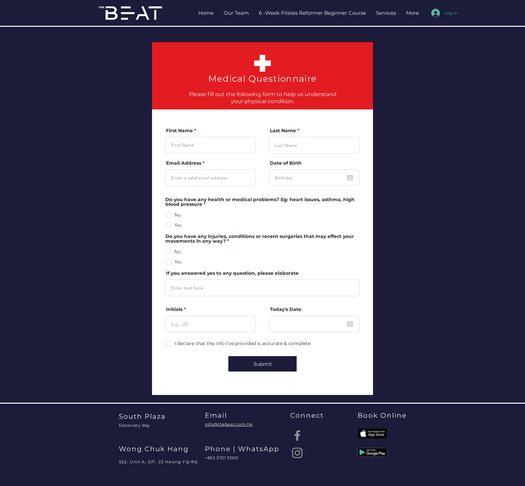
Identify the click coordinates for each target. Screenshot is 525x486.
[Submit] (262, 364)
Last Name (283, 130)
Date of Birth (286, 163)
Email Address (183, 163)
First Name (179, 130)
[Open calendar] (350, 177)
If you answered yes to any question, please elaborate (232, 273)
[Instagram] (297, 453)
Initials (174, 309)
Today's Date (285, 309)
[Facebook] (297, 435)
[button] (386, 13)
